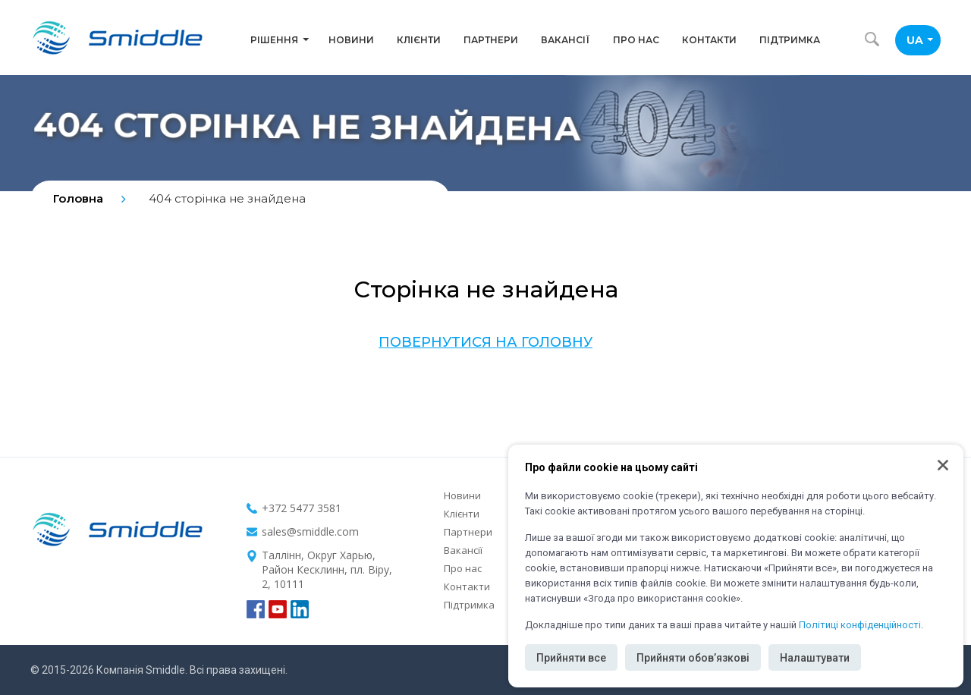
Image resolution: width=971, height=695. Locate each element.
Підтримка (789, 40)
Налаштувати (815, 658)
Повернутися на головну (485, 342)
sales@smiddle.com (310, 531)
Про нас (636, 40)
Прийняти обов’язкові (692, 658)
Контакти (709, 40)
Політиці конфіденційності (860, 625)
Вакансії (565, 40)
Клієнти (419, 40)
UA (920, 40)
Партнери (491, 40)
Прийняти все (571, 658)
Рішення (279, 40)
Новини (351, 40)
